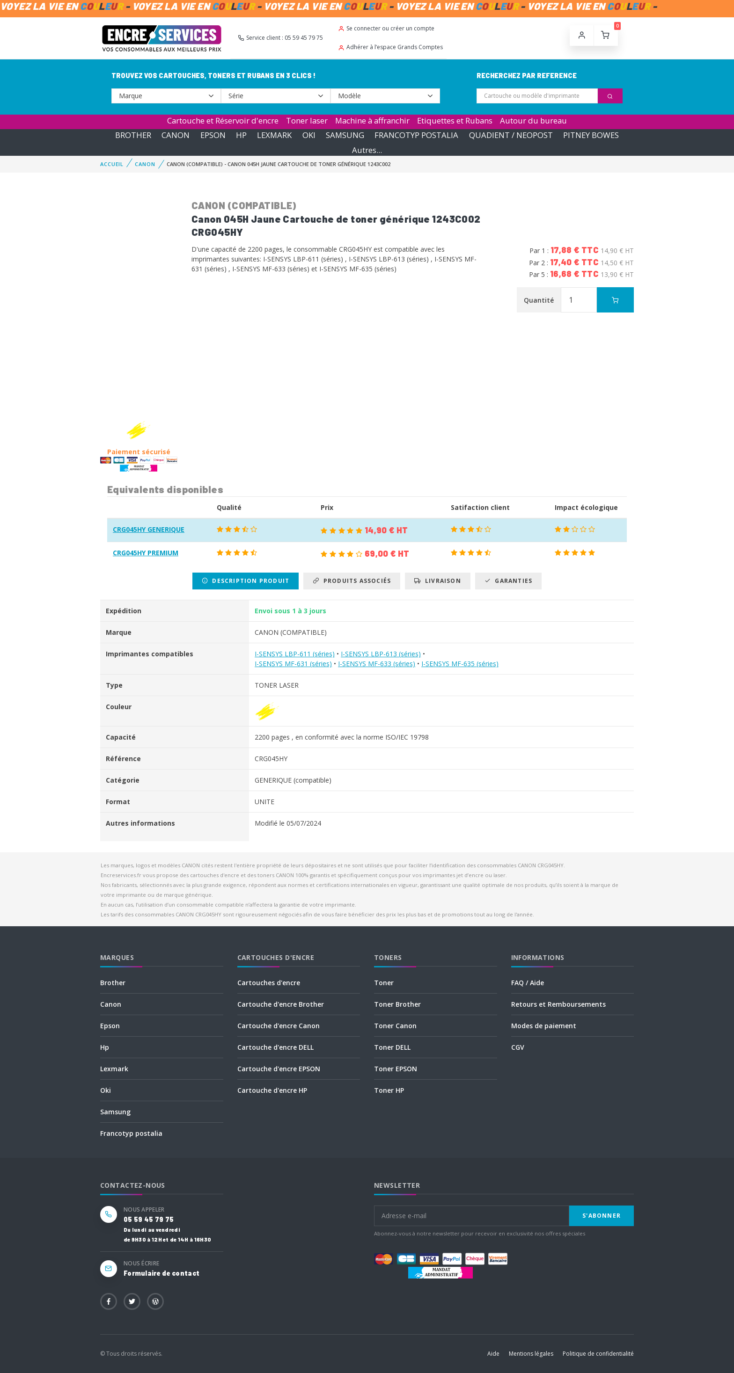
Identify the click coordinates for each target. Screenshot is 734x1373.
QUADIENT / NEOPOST (511, 135)
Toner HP (389, 1090)
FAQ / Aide (527, 982)
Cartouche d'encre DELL (275, 1047)
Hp (104, 1047)
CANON (175, 135)
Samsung (115, 1111)
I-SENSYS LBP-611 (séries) (295, 653)
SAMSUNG (345, 135)
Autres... (367, 150)
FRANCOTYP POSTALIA (416, 135)
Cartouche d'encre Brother (280, 1004)
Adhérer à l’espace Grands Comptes (390, 47)
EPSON (213, 135)
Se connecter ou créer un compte (386, 28)
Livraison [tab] (437, 581)
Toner (384, 982)
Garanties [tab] (508, 581)
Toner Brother (397, 1004)
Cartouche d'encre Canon (278, 1025)
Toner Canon (395, 1025)
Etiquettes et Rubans (454, 120)
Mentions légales (531, 1354)
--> (166, 95)
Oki (105, 1090)
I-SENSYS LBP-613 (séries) (381, 653)
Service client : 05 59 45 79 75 (280, 38)
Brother (112, 982)
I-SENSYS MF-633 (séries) (376, 663)
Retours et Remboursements (558, 1004)
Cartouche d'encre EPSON (278, 1068)
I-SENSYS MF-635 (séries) (460, 663)
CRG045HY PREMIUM (145, 552)
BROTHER (133, 135)
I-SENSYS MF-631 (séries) (293, 663)
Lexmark (114, 1068)
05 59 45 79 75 (149, 1219)
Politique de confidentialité (598, 1354)
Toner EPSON (395, 1068)
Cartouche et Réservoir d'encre (223, 120)
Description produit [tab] (245, 581)
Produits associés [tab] (352, 581)
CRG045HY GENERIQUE (148, 529)
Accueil (112, 163)
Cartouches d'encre (268, 982)
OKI (309, 135)
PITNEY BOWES (591, 135)
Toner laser (307, 120)
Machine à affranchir (372, 120)
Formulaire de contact (161, 1273)
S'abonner (601, 1216)
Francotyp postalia (131, 1133)
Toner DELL (392, 1047)
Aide (493, 1354)
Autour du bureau (533, 120)
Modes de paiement (543, 1025)
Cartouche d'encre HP (272, 1090)
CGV (517, 1047)
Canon (110, 1004)
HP (241, 135)
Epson (110, 1025)
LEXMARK (274, 135)
